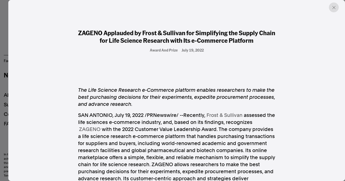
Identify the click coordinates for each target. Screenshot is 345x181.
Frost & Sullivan (224, 115)
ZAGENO (89, 129)
